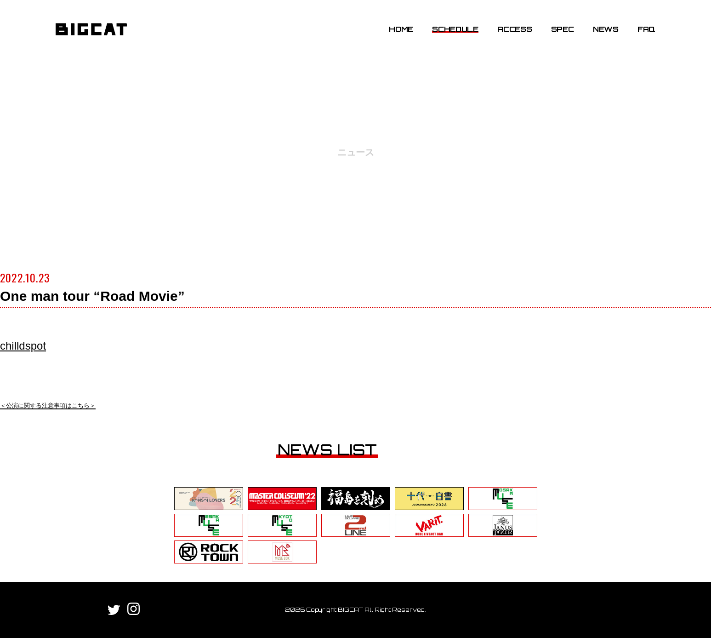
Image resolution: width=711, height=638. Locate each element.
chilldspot (23, 345)
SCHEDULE (455, 29)
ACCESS (514, 29)
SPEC (562, 29)
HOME (401, 29)
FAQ (646, 29)
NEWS (606, 29)
